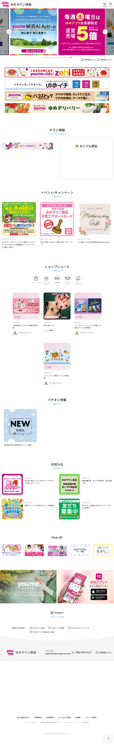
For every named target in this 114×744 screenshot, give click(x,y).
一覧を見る (56, 196)
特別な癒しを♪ (49, 325)
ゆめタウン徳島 (38, 628)
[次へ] (106, 550)
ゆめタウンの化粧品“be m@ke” (44, 632)
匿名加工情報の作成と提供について (50, 722)
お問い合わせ (85, 722)
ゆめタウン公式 (56, 617)
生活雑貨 (57, 280)
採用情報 (49, 718)
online (105, 4)
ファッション (36, 280)
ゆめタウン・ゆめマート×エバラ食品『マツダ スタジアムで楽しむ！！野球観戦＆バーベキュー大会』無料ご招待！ (18, 244)
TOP (108, 738)
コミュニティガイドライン (71, 722)
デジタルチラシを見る (56, 134)
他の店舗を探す (23, 718)
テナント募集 (90, 718)
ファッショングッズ (46, 280)
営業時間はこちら (90, 59)
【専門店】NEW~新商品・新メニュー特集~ (18, 445)
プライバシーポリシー (31, 722)
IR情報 (77, 718)
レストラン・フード (68, 280)
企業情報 (37, 718)
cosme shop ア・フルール (80, 628)
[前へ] (7, 550)
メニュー (111, 4)
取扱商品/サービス (106, 59)
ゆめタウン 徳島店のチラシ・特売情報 (86, 161)
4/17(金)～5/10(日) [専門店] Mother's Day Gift (93, 242)
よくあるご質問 (64, 718)
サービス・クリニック (78, 280)
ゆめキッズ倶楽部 (58, 628)
